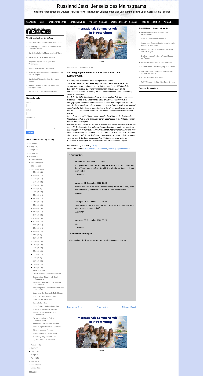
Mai (32, 355)
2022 (31, 156)
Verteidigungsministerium (119, 149)
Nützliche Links (77, 22)
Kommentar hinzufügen (81, 234)
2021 (31, 372)
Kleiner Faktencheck (40, 303)
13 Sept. (36, 228)
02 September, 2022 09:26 (95, 220)
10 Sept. (36, 238)
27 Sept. (36, 182)
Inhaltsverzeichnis (57, 22)
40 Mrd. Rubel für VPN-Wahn (152, 78)
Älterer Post (129, 307)
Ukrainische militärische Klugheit (45, 309)
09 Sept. (36, 241)
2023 (31, 153)
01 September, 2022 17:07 (94, 162)
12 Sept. (36, 231)
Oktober (34, 166)
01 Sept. (36, 268)
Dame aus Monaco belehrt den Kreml (42, 57)
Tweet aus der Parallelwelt (42, 299)
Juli (32, 348)
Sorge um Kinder (39, 270)
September (35, 169)
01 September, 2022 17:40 (95, 183)
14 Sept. (36, 225)
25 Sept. (36, 188)
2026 (31, 143)
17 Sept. (36, 215)
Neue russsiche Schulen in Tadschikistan (48, 293)
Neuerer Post (75, 307)
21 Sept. (36, 202)
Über (41, 22)
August (34, 345)
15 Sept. (36, 221)
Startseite (31, 22)
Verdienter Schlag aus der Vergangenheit (156, 62)
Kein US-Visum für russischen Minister (47, 274)
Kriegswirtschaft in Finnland (43, 330)
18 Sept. (36, 211)
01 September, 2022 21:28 (95, 201)
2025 (31, 147)
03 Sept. (36, 261)
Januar (34, 368)
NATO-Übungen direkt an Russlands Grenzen (158, 82)
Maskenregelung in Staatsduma (44, 337)
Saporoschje (101, 149)
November (35, 163)
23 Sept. (36, 195)
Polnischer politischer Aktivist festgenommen (43, 319)
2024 (31, 150)
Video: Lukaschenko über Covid (44, 296)
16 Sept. (36, 218)
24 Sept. (36, 192)
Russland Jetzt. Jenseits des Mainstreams (101, 6)
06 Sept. (36, 251)
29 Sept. (36, 175)
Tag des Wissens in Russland (44, 340)
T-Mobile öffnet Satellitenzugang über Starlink (158, 67)
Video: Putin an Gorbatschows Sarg (46, 306)
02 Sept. (36, 264)
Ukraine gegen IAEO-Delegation (45, 333)
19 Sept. (36, 208)
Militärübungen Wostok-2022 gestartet (47, 327)
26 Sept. (36, 185)
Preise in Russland (98, 22)
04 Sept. (36, 258)
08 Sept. (36, 245)
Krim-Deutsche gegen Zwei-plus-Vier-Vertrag (45, 42)
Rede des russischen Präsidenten (41, 68)
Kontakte (168, 22)
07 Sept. (36, 248)
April (33, 358)
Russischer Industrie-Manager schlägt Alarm (44, 53)
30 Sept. (36, 172)
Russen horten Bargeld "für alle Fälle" (42, 92)
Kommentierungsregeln (109, 240)
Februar (34, 365)
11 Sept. (36, 235)
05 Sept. (36, 254)
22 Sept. (36, 198)
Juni (33, 351)
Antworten (79, 175)
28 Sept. (36, 179)
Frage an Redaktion (150, 22)
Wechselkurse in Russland (124, 22)
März (33, 361)
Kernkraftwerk (90, 149)
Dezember (35, 159)
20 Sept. (36, 205)
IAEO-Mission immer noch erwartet (46, 323)
